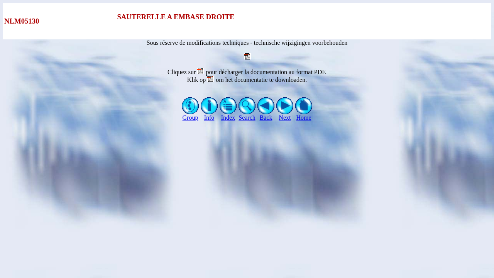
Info (209, 115)
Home (304, 115)
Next (285, 115)
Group (190, 115)
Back (266, 115)
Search (247, 115)
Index (228, 115)
